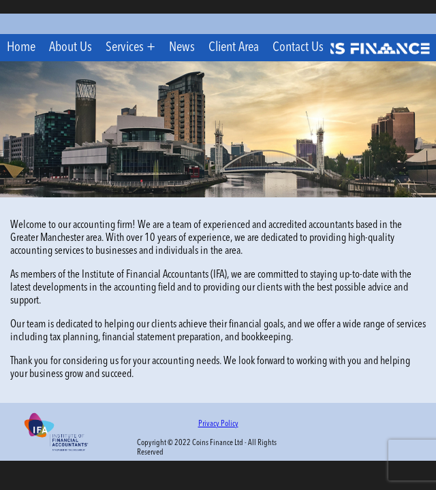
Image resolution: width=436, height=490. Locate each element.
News (182, 47)
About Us (70, 47)
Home (21, 47)
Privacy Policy (218, 424)
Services (125, 47)
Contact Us (298, 47)
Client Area (233, 47)
